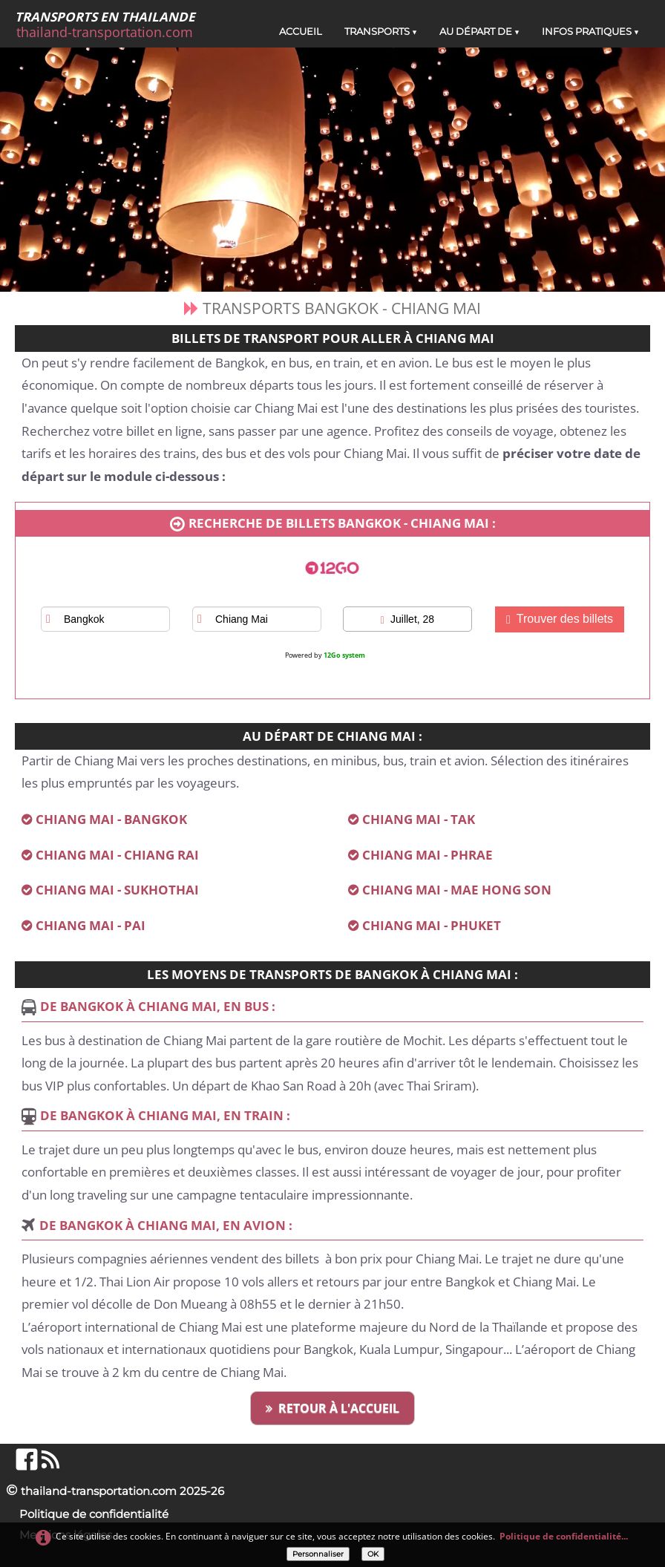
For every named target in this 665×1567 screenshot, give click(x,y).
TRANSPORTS (380, 31)
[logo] (110, 25)
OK (373, 1554)
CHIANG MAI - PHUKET (431, 925)
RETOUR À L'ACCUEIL (332, 1408)
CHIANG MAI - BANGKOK (111, 819)
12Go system (344, 655)
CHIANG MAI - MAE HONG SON (456, 889)
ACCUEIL (300, 31)
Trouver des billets (559, 619)
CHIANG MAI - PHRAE (427, 854)
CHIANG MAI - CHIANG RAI (117, 854)
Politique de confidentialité (93, 1514)
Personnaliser (318, 1554)
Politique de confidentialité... (563, 1536)
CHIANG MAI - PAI (90, 925)
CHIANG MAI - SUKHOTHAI (117, 889)
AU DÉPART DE (479, 31)
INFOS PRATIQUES (590, 31)
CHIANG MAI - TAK (418, 819)
